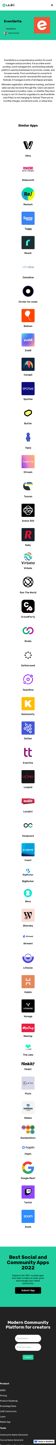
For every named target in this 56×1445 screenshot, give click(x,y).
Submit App (28, 1290)
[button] (52, 5)
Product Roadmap (9, 1401)
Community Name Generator (14, 1435)
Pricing (3, 1395)
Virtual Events (11, 28)
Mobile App (5, 1422)
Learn (3, 1416)
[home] (8, 4)
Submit (28, 1357)
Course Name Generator (11, 1440)
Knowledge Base (8, 1406)
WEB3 (2, 1390)
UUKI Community (8, 1411)
